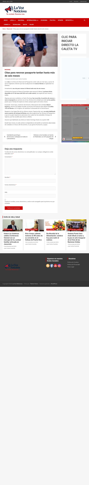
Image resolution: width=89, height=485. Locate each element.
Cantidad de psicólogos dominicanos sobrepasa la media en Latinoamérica (17, 136)
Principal (80, 229)
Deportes (69, 20)
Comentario (8, 157)
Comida (6, 24)
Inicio (6, 20)
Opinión (60, 20)
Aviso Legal (70, 267)
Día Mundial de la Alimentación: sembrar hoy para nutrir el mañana (54, 237)
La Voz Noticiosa (17, 284)
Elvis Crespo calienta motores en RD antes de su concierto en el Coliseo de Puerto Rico (34, 237)
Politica (52, 20)
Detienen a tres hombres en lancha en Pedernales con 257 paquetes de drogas (43, 136)
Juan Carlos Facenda (21, 79)
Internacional (83, 1)
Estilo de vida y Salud (12, 217)
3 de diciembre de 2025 (10, 246)
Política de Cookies (73, 262)
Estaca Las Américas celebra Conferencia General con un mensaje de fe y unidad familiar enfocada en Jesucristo (12, 239)
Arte (27, 229)
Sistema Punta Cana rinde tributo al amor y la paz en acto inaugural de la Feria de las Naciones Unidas (76, 238)
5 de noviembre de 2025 (31, 242)
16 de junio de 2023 (10, 79)
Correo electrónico (10, 185)
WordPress (54, 284)
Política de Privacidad (73, 264)
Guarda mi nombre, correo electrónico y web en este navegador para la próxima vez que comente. (29, 202)
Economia (44, 20)
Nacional (76, 1)
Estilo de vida (8, 229)
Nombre (7, 177)
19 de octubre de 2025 (52, 242)
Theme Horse (34, 284)
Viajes (31, 24)
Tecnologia (16, 24)
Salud (25, 24)
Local (70, 1)
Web (6, 192)
